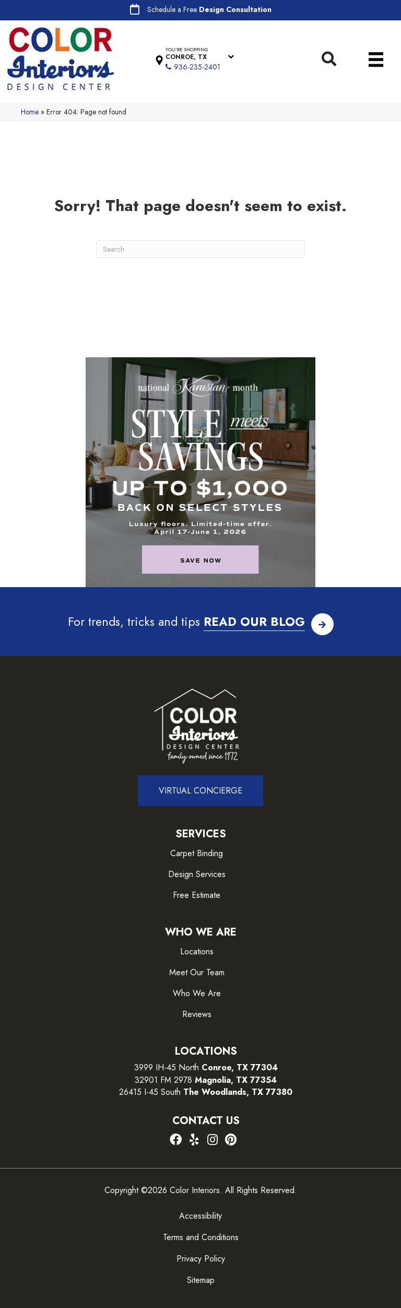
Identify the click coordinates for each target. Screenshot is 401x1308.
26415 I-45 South (205, 1092)
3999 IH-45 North (166, 1067)
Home (30, 112)
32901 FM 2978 (206, 1080)
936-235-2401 (197, 67)
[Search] (200, 249)
